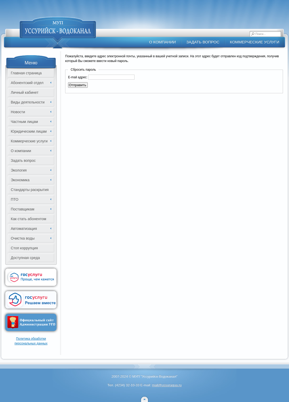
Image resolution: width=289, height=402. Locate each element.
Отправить (77, 85)
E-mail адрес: (77, 77)
